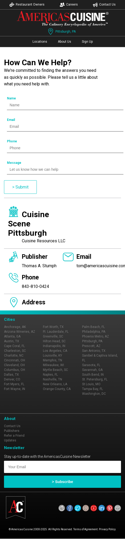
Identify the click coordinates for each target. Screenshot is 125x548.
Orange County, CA (57, 389)
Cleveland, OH (14, 365)
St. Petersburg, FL (94, 379)
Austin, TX (11, 341)
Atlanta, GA (12, 336)
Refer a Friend (14, 435)
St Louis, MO (91, 384)
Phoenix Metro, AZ (95, 336)
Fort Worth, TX (53, 327)
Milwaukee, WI (53, 365)
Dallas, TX (11, 374)
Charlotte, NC (13, 355)
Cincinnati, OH (14, 360)
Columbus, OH (14, 370)
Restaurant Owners (27, 4)
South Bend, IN (93, 374)
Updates (10, 440)
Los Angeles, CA (55, 351)
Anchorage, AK (15, 327)
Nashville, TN (52, 379)
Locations (40, 41)
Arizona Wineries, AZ (19, 332)
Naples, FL (50, 374)
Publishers (11, 431)
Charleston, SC (15, 351)
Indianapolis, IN (54, 346)
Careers (69, 4)
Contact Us (104, 4)
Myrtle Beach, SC (55, 370)
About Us (64, 41)
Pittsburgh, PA (61, 31)
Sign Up (87, 41)
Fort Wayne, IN (14, 389)
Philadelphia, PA (93, 332)
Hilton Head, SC (54, 341)
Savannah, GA (92, 370)
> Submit (20, 187)
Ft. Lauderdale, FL (55, 332)
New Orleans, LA (55, 384)
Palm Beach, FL (93, 327)
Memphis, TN (52, 360)
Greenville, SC (53, 336)
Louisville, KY (52, 355)
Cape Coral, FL (14, 346)
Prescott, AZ (91, 346)
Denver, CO (12, 379)
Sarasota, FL (91, 365)
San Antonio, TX (94, 351)
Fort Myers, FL (14, 384)
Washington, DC (94, 394)
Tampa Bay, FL (92, 389)
